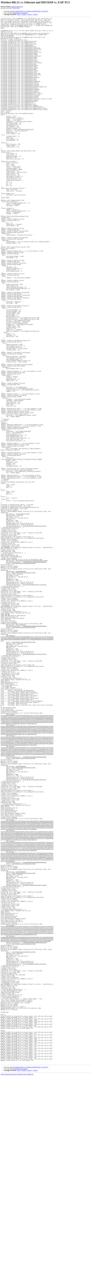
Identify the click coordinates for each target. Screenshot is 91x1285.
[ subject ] (29, 14)
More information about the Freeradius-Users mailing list (17, 1283)
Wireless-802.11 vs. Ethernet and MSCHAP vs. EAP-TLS (31, 11)
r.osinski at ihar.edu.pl (16, 6)
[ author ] (35, 14)
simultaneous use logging (20, 13)
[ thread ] (23, 14)
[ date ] (19, 14)
